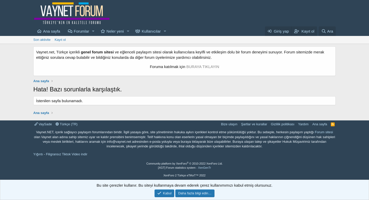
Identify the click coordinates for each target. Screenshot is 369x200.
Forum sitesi (324, 132)
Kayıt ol (60, 40)
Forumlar (81, 31)
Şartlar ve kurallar (254, 124)
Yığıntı (38, 154)
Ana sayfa (51, 31)
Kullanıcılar (151, 31)
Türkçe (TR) (67, 124)
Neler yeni (115, 31)
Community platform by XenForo (184, 163)
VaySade (43, 124)
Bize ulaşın (229, 124)
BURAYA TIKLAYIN (202, 66)
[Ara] (327, 31)
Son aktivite (41, 40)
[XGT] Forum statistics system (184, 167)
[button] (93, 31)
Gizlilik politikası (282, 124)
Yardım (303, 124)
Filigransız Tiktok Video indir (66, 154)
